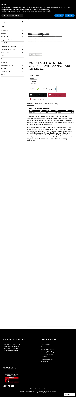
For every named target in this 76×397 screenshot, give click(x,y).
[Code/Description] (8, 22)
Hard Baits (4, 43)
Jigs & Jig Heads (6, 53)
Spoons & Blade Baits (7, 65)
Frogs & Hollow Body (7, 40)
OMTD (3, 56)
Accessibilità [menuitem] (45, 362)
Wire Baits (4, 75)
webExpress (38, 393)
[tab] (12, 30)
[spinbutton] (54, 89)
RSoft (44, 393)
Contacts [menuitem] (44, 357)
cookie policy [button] (45, 9)
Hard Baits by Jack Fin (8, 49)
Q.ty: (50, 89)
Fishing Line (4, 37)
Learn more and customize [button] (12, 15)
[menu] (19, 347)
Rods (2, 59)
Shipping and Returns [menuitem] (47, 349)
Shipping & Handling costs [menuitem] (49, 352)
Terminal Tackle (6, 72)
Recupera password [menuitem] (47, 359)
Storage (3, 68)
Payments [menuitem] (44, 347)
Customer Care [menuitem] (45, 344)
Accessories (4, 30)
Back (30, 19)
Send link (44, 99)
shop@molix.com (12, 350)
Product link (35, 99)
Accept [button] (69, 15)
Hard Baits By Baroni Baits (9, 46)
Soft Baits (4, 62)
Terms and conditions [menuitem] (48, 354)
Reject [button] (59, 15)
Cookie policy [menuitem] (42, 389)
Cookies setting (69, 395)
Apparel (3, 33)
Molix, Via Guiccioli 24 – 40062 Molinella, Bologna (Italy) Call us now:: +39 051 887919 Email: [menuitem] (12, 347)
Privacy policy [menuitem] (33, 389)
